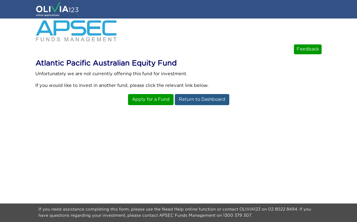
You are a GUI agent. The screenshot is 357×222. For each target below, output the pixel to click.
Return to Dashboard (202, 99)
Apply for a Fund (151, 99)
